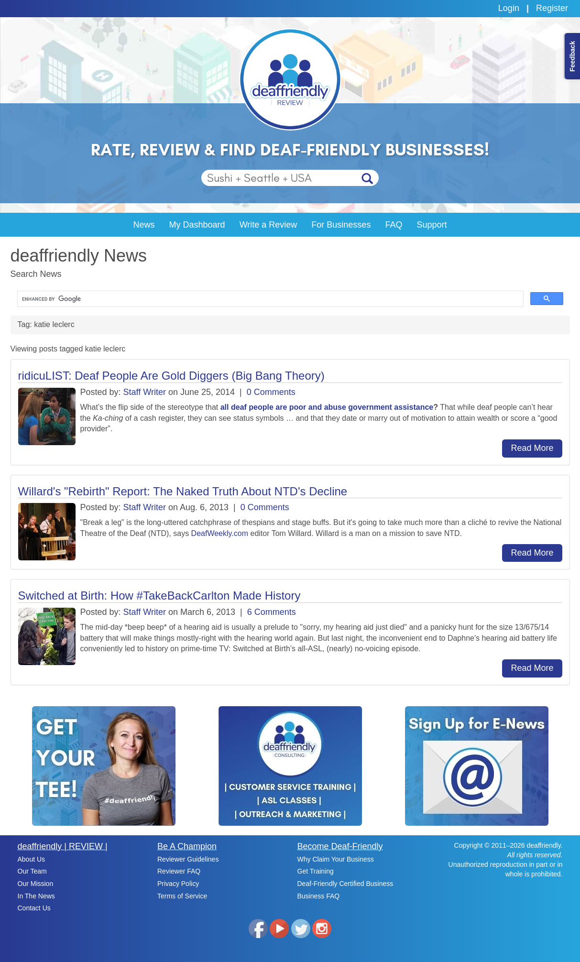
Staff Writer (144, 392)
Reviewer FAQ (178, 871)
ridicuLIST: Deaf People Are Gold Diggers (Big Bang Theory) (171, 375)
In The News (36, 896)
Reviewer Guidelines (188, 859)
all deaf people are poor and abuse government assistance (326, 407)
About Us (31, 859)
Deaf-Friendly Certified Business (345, 883)
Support (431, 225)
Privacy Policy (178, 883)
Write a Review (268, 225)
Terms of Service (182, 896)
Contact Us (34, 908)
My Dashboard (197, 225)
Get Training (315, 871)
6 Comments (271, 612)
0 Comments (271, 392)
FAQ (393, 225)
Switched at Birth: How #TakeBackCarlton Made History (159, 595)
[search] (269, 299)
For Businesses (341, 225)
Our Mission (36, 883)
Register (552, 8)
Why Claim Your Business (335, 859)
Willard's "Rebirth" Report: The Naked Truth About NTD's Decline (183, 491)
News (144, 225)
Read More (532, 448)
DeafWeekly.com (219, 533)
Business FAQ (318, 896)
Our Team (32, 871)
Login (508, 8)
